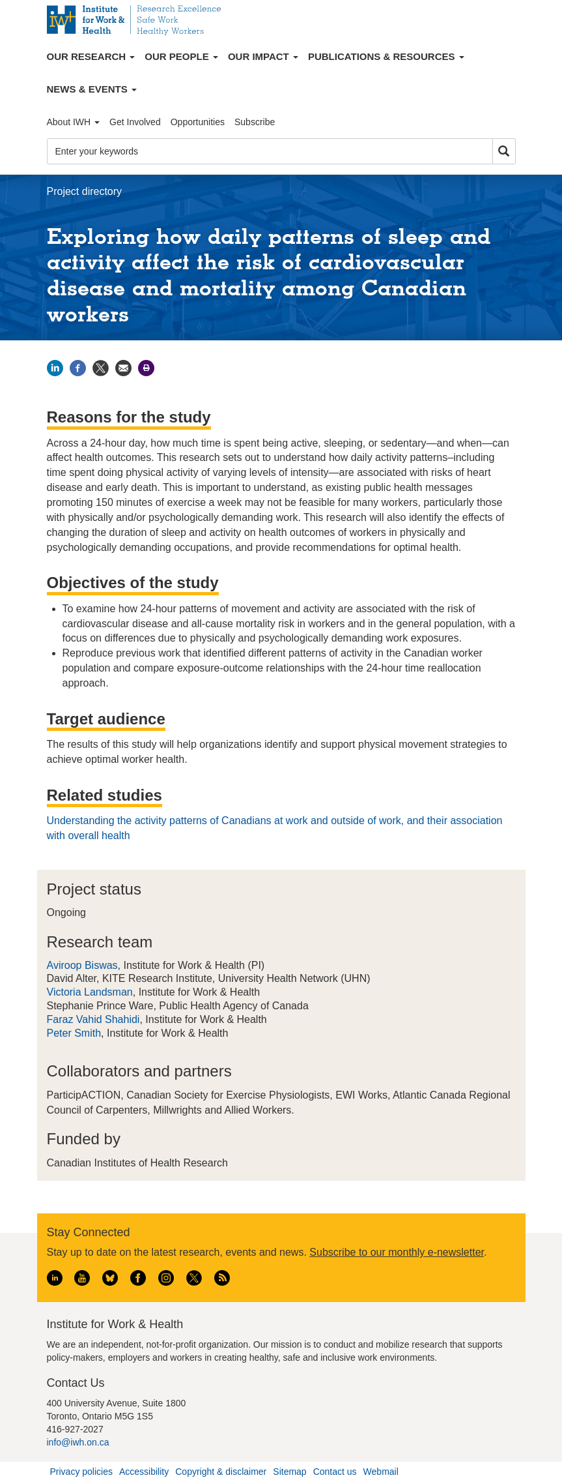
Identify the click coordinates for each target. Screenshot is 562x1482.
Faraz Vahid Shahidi (93, 1019)
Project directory (84, 191)
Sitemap (289, 1471)
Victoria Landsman (90, 992)
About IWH (73, 122)
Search (504, 151)
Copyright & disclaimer (220, 1471)
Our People (181, 56)
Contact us (335, 1471)
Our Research (91, 56)
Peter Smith (74, 1033)
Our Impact (263, 56)
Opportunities (198, 122)
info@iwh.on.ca (78, 1442)
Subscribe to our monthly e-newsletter (396, 1252)
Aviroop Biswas (82, 965)
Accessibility (144, 1471)
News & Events (92, 89)
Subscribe (254, 122)
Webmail (381, 1471)
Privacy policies (81, 1471)
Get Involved (135, 122)
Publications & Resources (386, 56)
